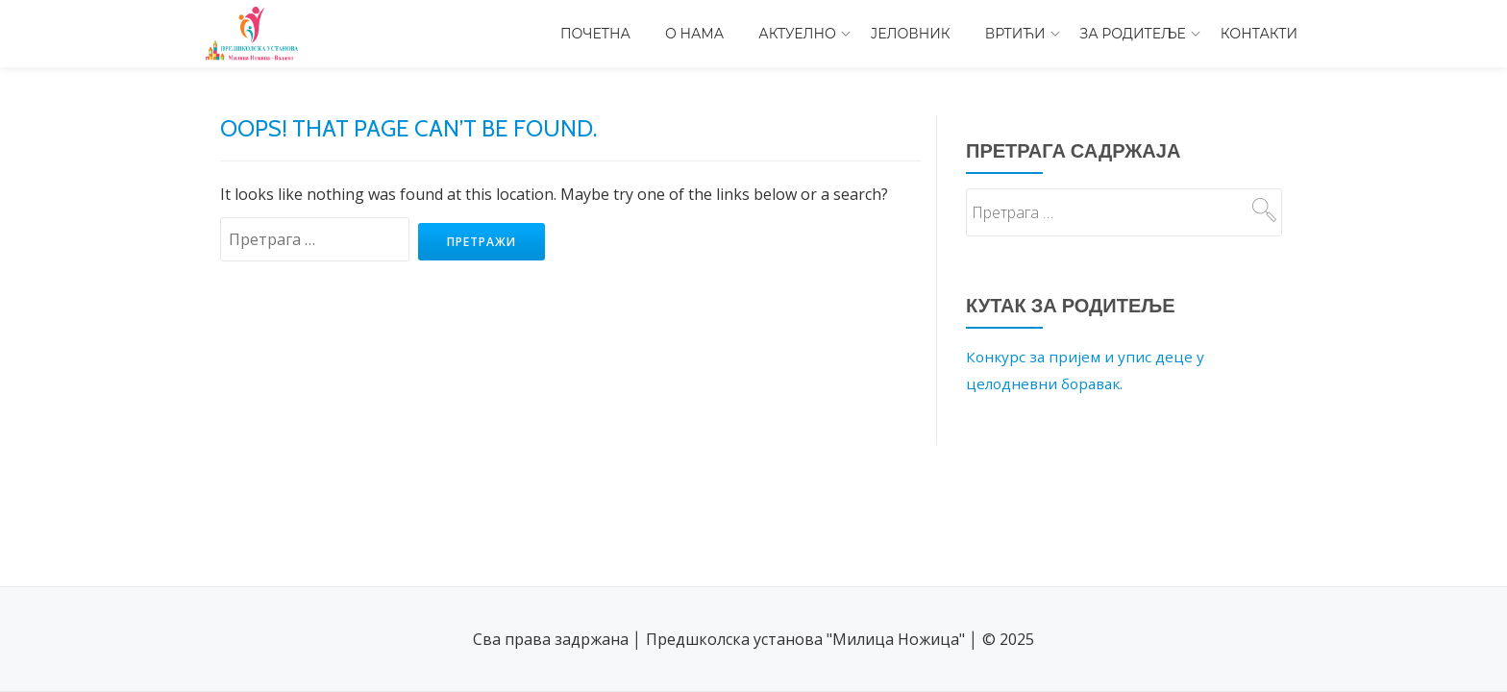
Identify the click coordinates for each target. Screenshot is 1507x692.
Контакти (1259, 33)
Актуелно (797, 33)
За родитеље (1133, 33)
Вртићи (1015, 33)
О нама (694, 33)
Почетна (595, 33)
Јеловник (911, 33)
